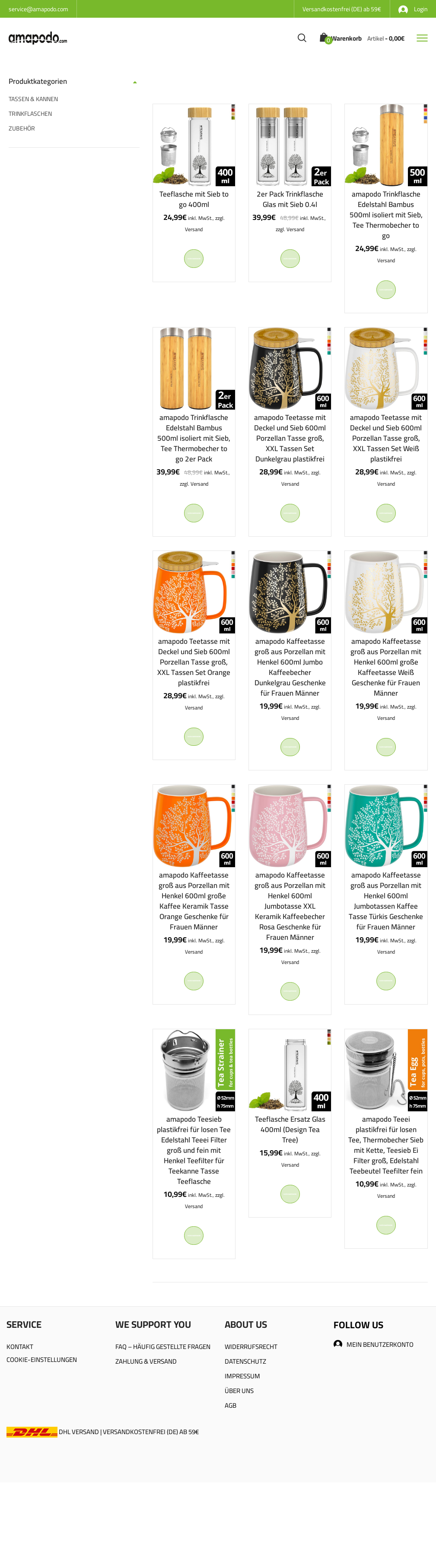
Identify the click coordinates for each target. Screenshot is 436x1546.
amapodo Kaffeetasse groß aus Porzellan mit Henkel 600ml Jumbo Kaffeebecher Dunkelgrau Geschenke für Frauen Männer (290, 687)
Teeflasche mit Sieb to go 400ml (194, 199)
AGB (230, 1455)
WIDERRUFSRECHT (251, 1396)
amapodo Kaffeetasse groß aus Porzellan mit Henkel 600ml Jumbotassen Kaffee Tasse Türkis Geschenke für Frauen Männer (386, 931)
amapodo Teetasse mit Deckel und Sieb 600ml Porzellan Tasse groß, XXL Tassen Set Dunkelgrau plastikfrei (290, 448)
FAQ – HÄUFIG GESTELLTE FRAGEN (162, 1396)
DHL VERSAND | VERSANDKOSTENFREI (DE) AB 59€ (102, 1481)
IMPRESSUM (242, 1425)
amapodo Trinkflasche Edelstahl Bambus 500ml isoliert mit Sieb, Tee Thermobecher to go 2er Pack (193, 448)
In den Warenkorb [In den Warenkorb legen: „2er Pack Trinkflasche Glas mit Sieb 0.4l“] (290, 263)
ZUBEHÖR (22, 128)
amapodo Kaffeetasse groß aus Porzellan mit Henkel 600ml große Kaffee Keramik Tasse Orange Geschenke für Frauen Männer (194, 931)
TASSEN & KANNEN (33, 99)
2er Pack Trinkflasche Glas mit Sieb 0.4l (290, 199)
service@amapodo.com (38, 9)
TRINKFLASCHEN (30, 113)
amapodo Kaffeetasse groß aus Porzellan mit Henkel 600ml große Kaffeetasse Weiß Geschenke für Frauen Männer (385, 687)
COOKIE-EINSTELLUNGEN (41, 1409)
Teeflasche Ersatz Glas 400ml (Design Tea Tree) (290, 1169)
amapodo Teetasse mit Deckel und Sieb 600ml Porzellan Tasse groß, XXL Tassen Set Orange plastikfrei (193, 681)
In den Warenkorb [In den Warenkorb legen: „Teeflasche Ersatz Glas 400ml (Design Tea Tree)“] (290, 1239)
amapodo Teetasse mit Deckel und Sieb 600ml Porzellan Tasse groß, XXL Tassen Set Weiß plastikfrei (386, 448)
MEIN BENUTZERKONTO (374, 1394)
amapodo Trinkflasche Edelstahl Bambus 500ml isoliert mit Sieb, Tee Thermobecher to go (386, 214)
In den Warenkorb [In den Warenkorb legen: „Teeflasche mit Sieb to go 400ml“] (194, 263)
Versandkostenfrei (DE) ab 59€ (341, 9)
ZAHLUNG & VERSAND (146, 1411)
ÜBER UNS (239, 1440)
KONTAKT (19, 1396)
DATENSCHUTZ (245, 1411)
